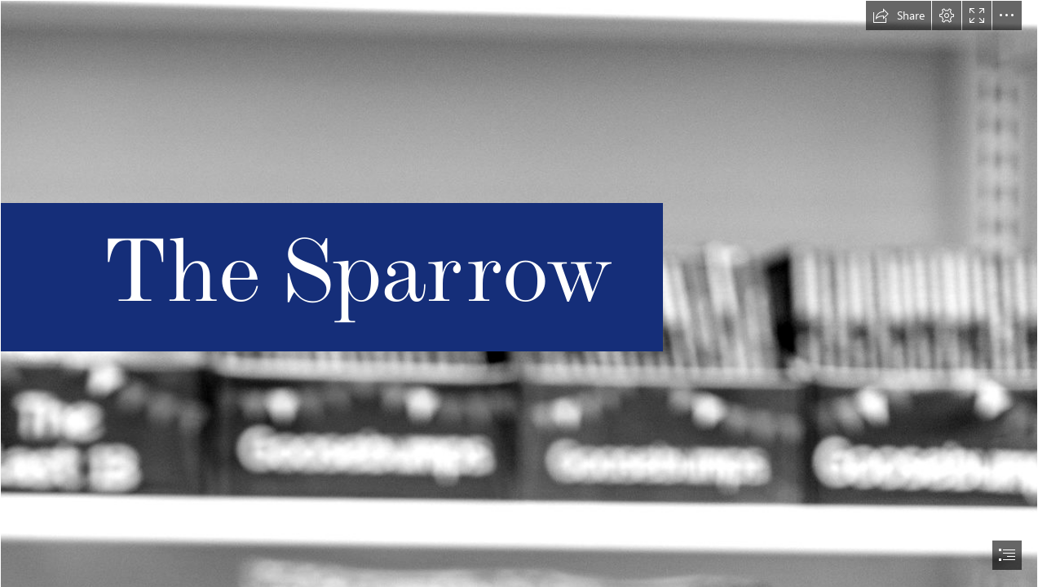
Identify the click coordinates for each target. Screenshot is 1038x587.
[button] (898, 15)
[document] (519, 293)
